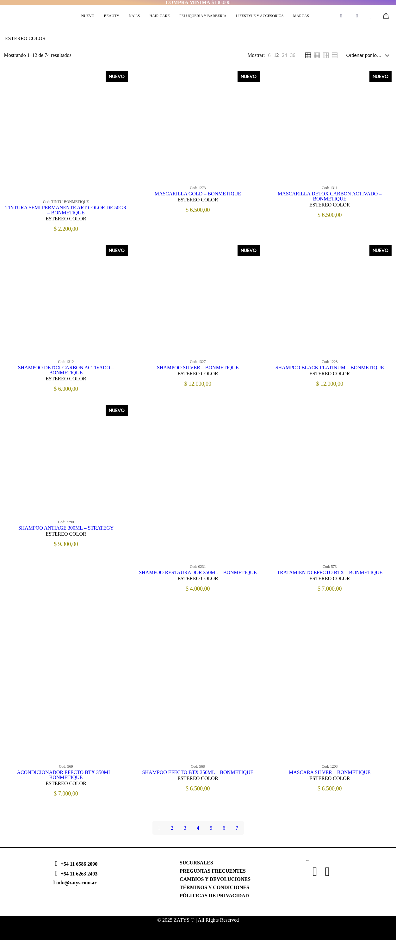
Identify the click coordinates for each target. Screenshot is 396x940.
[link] (269, 55)
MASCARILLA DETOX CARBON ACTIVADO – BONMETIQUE (329, 196)
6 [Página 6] (224, 828)
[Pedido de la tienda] (369, 55)
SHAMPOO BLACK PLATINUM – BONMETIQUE (329, 367)
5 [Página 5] (211, 828)
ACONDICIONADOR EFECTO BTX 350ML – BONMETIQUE (66, 775)
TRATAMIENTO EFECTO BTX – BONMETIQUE (329, 572)
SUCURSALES (196, 862)
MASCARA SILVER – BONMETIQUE (330, 772)
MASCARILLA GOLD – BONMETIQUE (198, 193)
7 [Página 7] (237, 828)
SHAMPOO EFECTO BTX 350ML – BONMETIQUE (198, 772)
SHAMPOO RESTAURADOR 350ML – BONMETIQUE (198, 572)
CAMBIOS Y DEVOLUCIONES (215, 879)
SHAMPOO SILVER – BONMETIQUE (198, 367)
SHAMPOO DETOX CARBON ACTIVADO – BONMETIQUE (66, 370)
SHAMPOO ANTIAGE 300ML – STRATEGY (66, 528)
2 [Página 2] (172, 828)
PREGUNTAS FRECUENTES (213, 871)
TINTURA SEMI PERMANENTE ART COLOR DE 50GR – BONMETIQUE (66, 210)
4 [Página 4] (198, 828)
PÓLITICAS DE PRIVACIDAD (214, 895)
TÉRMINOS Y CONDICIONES (214, 887)
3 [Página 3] (185, 828)
